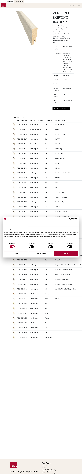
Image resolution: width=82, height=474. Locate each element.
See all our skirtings (19, 117)
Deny (16, 253)
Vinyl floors (45, 468)
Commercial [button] (19, 1)
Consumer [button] (9, 1)
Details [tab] (41, 224)
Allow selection (41, 253)
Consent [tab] (15, 224)
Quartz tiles (45, 472)
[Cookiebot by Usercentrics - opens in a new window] (70, 219)
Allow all (66, 253)
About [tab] (66, 224)
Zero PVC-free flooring (49, 470)
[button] (70, 5)
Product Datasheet (60, 108)
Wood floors (46, 466)
